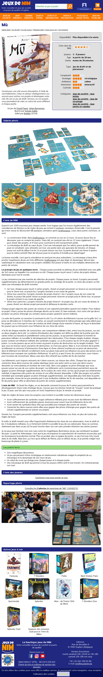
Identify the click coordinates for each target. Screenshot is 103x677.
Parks (64, 565)
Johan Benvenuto (37, 108)
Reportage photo (38, 30)
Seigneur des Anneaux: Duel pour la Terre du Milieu (38, 620)
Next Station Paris (89, 565)
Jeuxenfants (17, 16)
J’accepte (63, 674)
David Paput (22, 108)
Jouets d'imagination (52, 16)
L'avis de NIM (10, 220)
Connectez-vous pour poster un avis (51, 477)
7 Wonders (38, 565)
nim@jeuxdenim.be (83, 663)
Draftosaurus (64, 230)
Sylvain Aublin (31, 111)
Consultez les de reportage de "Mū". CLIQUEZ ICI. (51, 488)
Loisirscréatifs (28, 16)
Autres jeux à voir (51, 30)
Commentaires (63, 30)
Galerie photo (6, 30)
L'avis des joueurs (13, 472)
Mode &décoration (67, 16)
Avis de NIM (16, 30)
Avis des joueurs (26, 30)
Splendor (38, 590)
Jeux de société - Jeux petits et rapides (83, 105)
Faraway (13, 565)
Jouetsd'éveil (39, 16)
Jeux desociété (6, 16)
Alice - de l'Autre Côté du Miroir (64, 591)
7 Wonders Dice (89, 590)
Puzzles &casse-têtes (82, 16)
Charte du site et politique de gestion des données (36, 665)
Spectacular (13, 590)
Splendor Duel (13, 618)
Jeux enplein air (96, 16)
